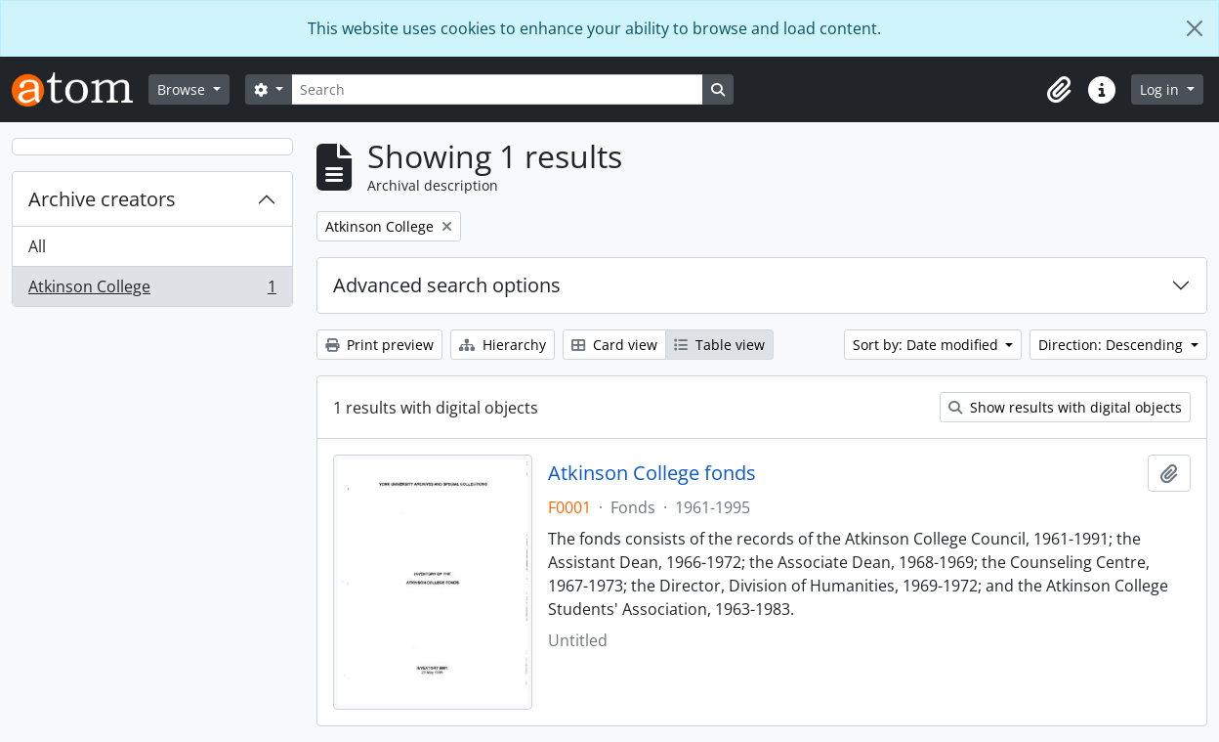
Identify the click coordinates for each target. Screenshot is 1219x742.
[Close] (1194, 28)
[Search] (497, 89)
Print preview (379, 344)
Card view (614, 344)
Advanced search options (447, 285)
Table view (719, 344)
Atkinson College (151, 290)
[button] (1058, 89)
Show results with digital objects (1065, 407)
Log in (1161, 89)
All (37, 246)
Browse (183, 89)
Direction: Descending (1112, 344)
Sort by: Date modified (927, 344)
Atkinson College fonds (652, 473)
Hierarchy (502, 344)
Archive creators (102, 199)
